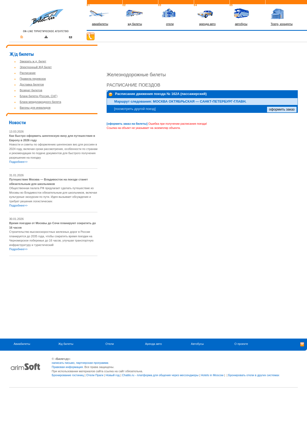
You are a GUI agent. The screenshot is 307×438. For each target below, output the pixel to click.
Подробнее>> (18, 161)
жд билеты (135, 24)
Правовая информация (67, 367)
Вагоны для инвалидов (35, 107)
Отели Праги (94, 375)
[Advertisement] (53, 297)
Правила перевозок (33, 78)
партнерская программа (92, 362)
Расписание (28, 72)
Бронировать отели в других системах (253, 375)
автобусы (241, 24)
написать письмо (63, 362)
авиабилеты (100, 24)
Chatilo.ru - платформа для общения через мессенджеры (160, 375)
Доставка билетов (32, 84)
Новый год (112, 375)
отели (170, 24)
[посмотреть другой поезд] (135, 109)
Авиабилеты (22, 344)
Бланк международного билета (40, 101)
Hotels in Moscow (212, 375)
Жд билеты (65, 344)
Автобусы (197, 344)
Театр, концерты (282, 24)
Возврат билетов (31, 90)
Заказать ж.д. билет (33, 61)
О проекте (241, 344)
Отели (110, 344)
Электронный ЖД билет (36, 67)
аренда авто (207, 24)
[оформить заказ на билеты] (127, 123)
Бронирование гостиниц (68, 375)
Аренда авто (153, 344)
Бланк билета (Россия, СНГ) (39, 96)
